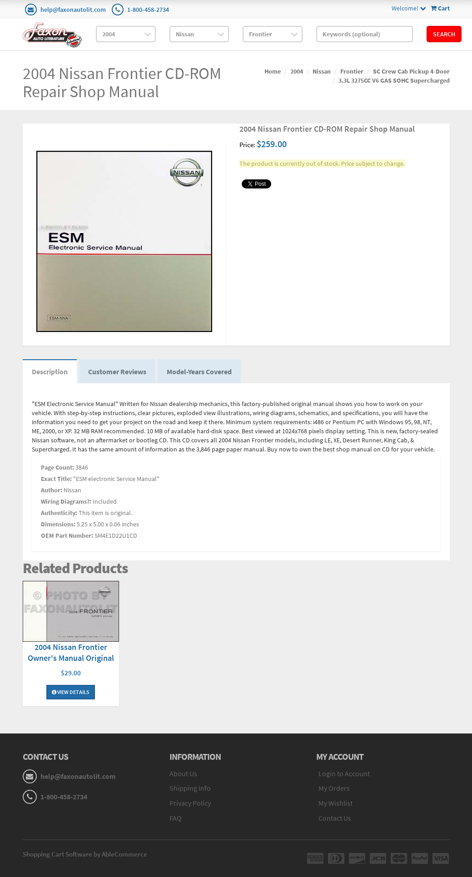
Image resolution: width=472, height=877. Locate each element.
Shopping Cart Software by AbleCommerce (85, 854)
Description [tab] (50, 371)
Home (272, 71)
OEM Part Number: (67, 535)
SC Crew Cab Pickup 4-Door (411, 71)
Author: (51, 490)
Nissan (322, 71)
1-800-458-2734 (148, 9)
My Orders (334, 788)
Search (444, 34)
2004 (296, 71)
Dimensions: (58, 524)
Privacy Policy (190, 803)
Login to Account (344, 773)
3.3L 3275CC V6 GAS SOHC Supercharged (394, 80)
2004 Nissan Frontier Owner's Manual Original (71, 652)
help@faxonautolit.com (73, 9)
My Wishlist (335, 803)
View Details (70, 692)
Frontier (351, 71)
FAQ (175, 817)
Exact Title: (56, 479)
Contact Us (334, 817)
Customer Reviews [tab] (117, 371)
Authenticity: (59, 513)
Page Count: (57, 467)
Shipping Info (190, 788)
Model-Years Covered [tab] (199, 371)
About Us (183, 773)
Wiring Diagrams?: (66, 501)
